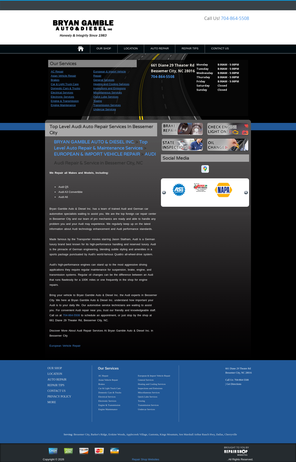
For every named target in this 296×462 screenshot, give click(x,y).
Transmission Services (107, 105)
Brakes (55, 80)
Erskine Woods (116, 434)
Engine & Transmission (65, 101)
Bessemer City (81, 434)
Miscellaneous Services (107, 92)
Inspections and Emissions (109, 88)
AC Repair (57, 71)
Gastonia (153, 434)
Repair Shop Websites (145, 459)
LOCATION (131, 48)
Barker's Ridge (99, 434)
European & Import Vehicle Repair (154, 375)
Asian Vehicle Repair (63, 75)
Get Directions (234, 384)
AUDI (150, 154)
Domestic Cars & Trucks (65, 88)
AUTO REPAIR (159, 48)
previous (164, 193)
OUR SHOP (104, 48)
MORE (52, 402)
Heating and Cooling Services (111, 84)
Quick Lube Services (105, 96)
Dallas (219, 434)
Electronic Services (62, 96)
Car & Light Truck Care (65, 84)
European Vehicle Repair (65, 345)
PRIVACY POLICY (59, 396)
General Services (103, 80)
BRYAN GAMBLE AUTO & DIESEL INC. (94, 142)
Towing (97, 101)
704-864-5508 (235, 18)
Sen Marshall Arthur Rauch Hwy (197, 434)
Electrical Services (62, 92)
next (246, 193)
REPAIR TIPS (190, 48)
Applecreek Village (136, 434)
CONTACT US (220, 48)
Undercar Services (104, 109)
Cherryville (230, 434)
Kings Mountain (169, 434)
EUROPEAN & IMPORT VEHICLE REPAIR (97, 154)
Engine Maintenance (63, 105)
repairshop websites (236, 453)
